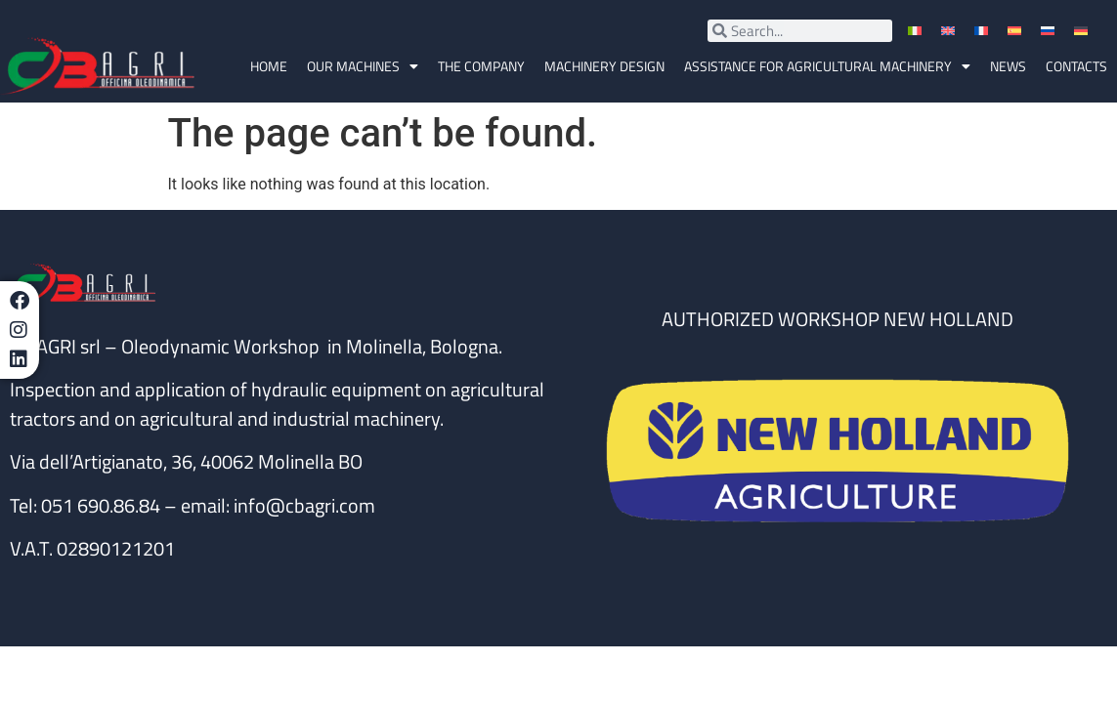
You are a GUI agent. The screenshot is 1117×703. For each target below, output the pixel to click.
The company (481, 66)
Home (268, 66)
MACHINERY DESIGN (604, 66)
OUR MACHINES (362, 66)
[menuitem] (916, 31)
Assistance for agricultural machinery (827, 66)
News (1008, 66)
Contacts (1076, 66)
